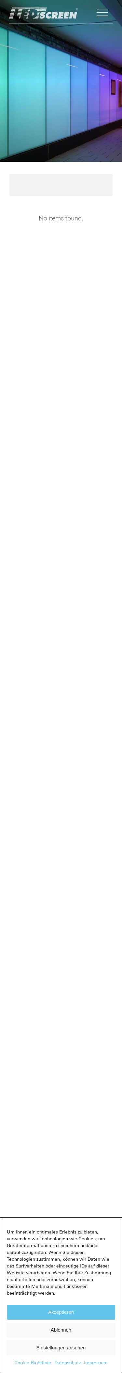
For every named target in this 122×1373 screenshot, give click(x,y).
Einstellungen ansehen (61, 1347)
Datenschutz (67, 1363)
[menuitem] (102, 13)
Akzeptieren (61, 1312)
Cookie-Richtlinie (32, 1363)
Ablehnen (61, 1330)
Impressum (96, 1363)
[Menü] (102, 13)
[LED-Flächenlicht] (58, 13)
